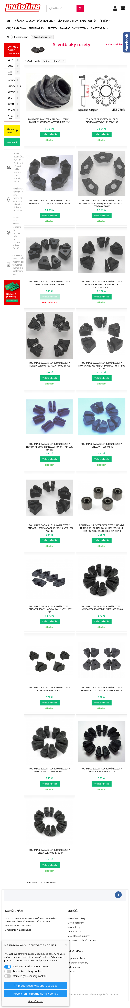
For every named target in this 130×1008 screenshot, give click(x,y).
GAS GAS (10, 73)
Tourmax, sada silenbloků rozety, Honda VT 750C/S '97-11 (50, 689)
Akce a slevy (10, 131)
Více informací (35, 1001)
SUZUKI (12, 103)
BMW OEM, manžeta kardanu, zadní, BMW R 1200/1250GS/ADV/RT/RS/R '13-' (49, 121)
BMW (10, 65)
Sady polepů (88, 20)
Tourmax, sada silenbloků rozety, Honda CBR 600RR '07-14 (102, 770)
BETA (10, 59)
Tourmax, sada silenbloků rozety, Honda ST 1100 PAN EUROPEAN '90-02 (50, 202)
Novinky (11, 142)
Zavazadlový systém (73, 28)
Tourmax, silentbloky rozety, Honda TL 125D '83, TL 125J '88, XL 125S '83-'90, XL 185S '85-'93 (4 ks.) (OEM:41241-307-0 (101, 528)
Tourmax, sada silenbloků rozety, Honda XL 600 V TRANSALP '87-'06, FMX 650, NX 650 (49, 446)
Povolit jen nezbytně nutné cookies (35, 993)
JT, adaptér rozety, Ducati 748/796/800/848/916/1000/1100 (101, 121)
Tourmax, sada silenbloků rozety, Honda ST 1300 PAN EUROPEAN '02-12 (102, 689)
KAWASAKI (13, 92)
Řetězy (104, 20)
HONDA (12, 80)
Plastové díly (99, 28)
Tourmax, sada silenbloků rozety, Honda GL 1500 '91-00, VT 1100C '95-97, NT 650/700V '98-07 (101, 203)
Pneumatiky (36, 28)
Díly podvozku (67, 20)
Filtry (52, 28)
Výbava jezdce (24, 20)
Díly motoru (45, 20)
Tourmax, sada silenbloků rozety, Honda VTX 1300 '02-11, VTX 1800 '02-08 (102, 608)
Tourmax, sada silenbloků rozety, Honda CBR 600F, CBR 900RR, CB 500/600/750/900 (102, 284)
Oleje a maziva (15, 28)
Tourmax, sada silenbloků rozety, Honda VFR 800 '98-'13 (102, 445)
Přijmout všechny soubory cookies (35, 986)
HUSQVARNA (14, 86)
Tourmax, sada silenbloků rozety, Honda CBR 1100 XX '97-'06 (50, 283)
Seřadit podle (32, 61)
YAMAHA (12, 109)
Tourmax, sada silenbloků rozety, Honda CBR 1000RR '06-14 (50, 851)
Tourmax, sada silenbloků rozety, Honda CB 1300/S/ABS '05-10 (50, 770)
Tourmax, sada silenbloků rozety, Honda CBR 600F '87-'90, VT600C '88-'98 (50, 364)
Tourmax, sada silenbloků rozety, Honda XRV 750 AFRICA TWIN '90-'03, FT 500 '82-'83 (101, 365)
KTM (10, 98)
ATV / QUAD (11, 117)
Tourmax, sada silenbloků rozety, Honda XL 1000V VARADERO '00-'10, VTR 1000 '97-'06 (49, 528)
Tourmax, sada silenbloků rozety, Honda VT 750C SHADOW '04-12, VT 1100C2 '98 (49, 609)
